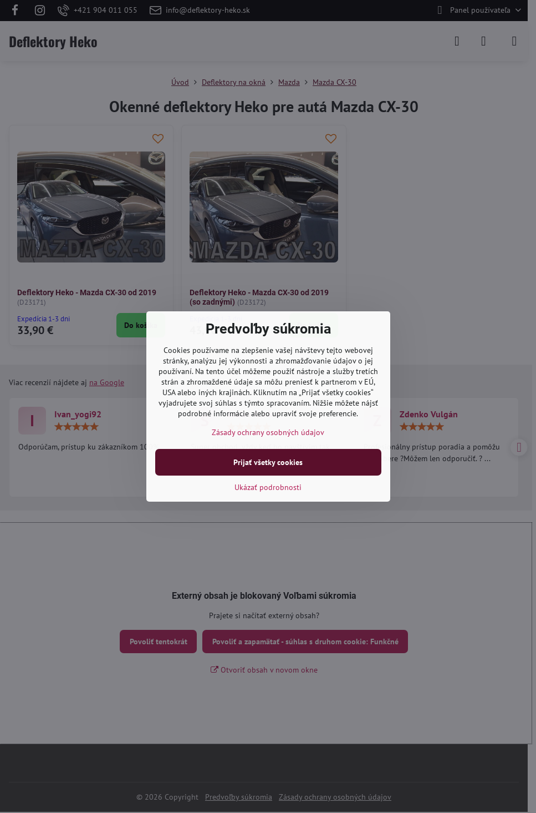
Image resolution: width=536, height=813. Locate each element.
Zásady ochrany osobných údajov (268, 432)
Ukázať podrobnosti (268, 487)
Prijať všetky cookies (268, 462)
